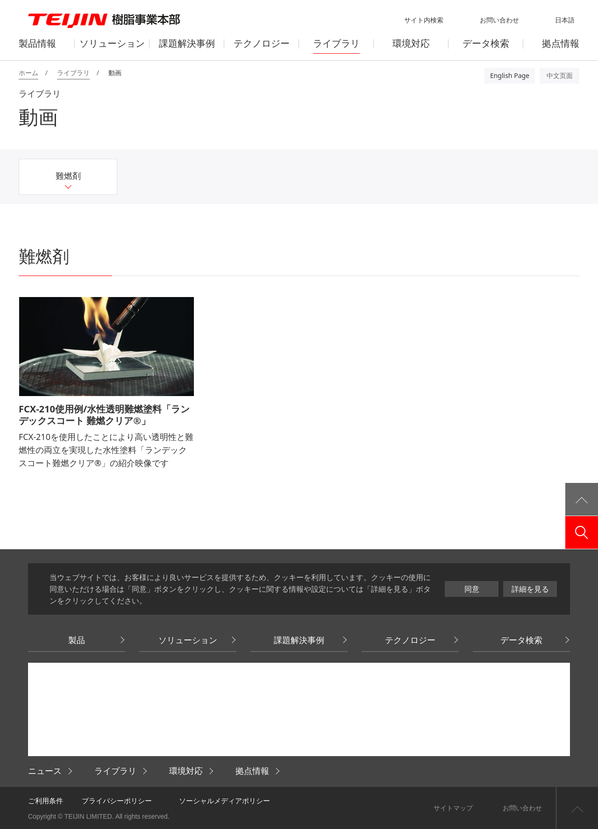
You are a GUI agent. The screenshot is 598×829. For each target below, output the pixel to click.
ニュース (45, 770)
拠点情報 (252, 770)
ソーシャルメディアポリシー (224, 800)
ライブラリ (115, 770)
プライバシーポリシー (117, 800)
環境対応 (186, 770)
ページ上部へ (577, 808)
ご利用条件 (45, 800)
